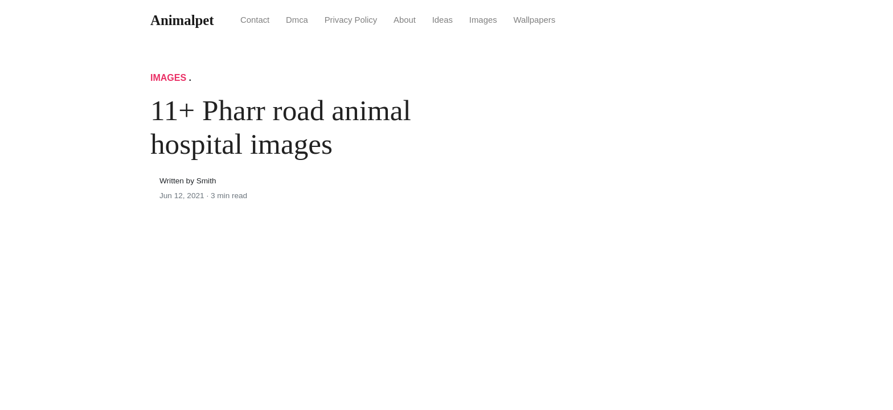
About (405, 19)
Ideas (442, 19)
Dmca (297, 19)
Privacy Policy (351, 19)
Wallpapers (534, 19)
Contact (254, 19)
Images (483, 19)
